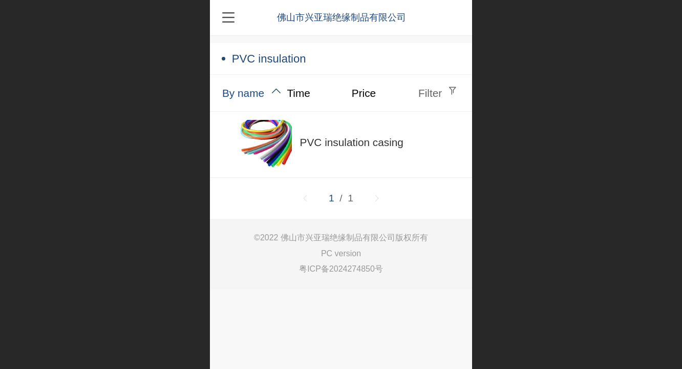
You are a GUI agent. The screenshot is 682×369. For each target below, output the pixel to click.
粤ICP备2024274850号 (341, 268)
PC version (341, 253)
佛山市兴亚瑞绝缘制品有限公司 (341, 17)
